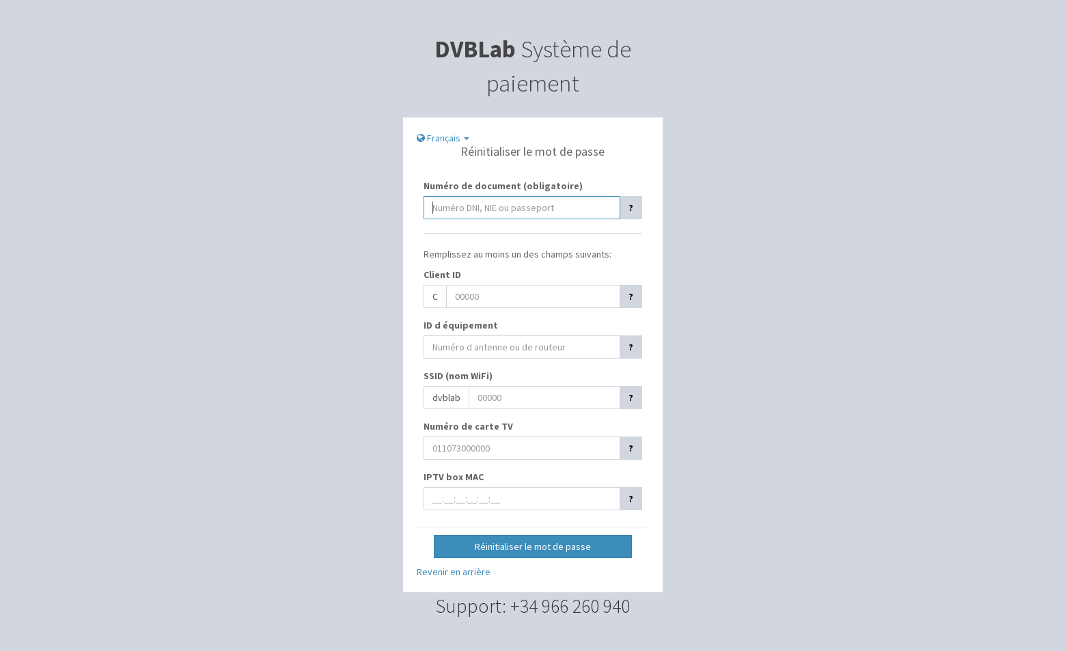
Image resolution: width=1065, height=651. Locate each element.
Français (443, 138)
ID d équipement (461, 325)
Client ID (442, 274)
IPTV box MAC (454, 477)
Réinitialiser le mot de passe (533, 546)
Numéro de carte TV (468, 426)
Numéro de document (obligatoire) (503, 186)
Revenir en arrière (453, 572)
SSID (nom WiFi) (458, 376)
